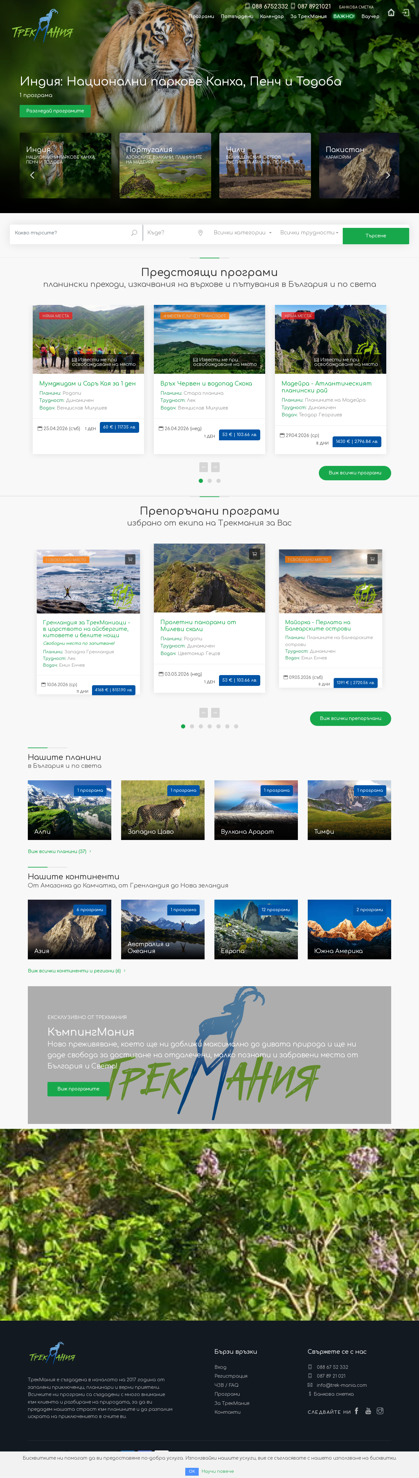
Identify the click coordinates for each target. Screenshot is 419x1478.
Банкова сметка (334, 1390)
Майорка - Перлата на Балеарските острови (317, 622)
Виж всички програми (355, 469)
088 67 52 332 (328, 1364)
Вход (220, 1364)
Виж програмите (78, 1085)
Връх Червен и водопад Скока (206, 380)
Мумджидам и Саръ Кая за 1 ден (87, 380)
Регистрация (230, 1372)
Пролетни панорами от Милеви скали (198, 622)
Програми (227, 1390)
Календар (272, 16)
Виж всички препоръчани (350, 715)
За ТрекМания (231, 1400)
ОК (191, 1471)
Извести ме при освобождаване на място (104, 359)
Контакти (227, 1409)
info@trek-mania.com (337, 1382)
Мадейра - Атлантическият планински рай (327, 383)
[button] (176, 232)
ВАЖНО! (344, 16)
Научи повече (217, 1471)
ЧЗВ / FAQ (226, 1382)
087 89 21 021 (326, 1372)
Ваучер (370, 16)
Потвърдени (237, 16)
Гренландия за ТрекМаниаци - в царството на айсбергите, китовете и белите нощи (86, 626)
